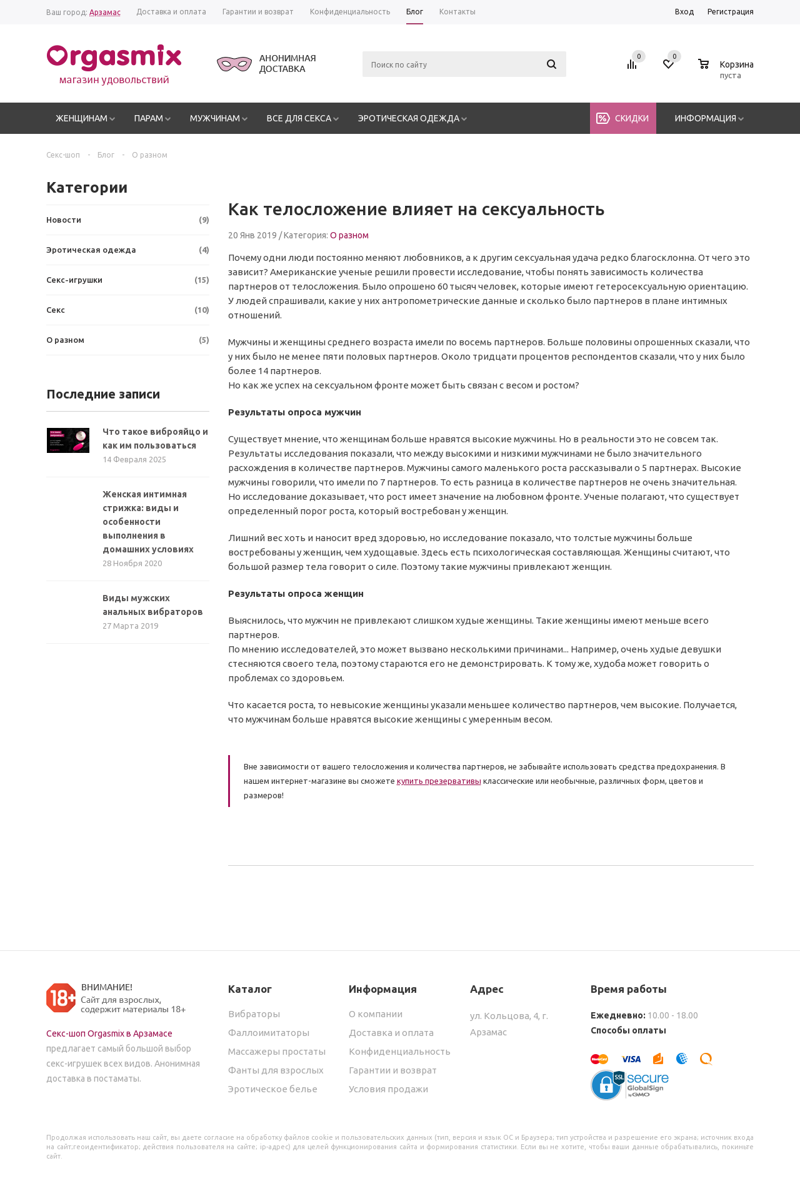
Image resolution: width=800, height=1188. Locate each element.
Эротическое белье (273, 1089)
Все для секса (299, 118)
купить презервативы (439, 780)
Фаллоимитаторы (268, 1032)
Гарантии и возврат (393, 1070)
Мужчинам (215, 118)
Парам (148, 118)
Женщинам (82, 118)
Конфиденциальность (400, 1051)
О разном (349, 235)
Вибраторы (254, 1013)
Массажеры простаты (277, 1051)
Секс (127, 310)
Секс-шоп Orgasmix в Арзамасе (109, 1033)
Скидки (632, 118)
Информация (705, 118)
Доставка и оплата (391, 1032)
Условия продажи (388, 1089)
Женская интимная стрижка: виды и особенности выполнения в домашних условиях (148, 521)
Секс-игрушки (127, 280)
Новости (127, 220)
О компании (375, 1013)
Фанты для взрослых (276, 1070)
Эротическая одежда (408, 118)
